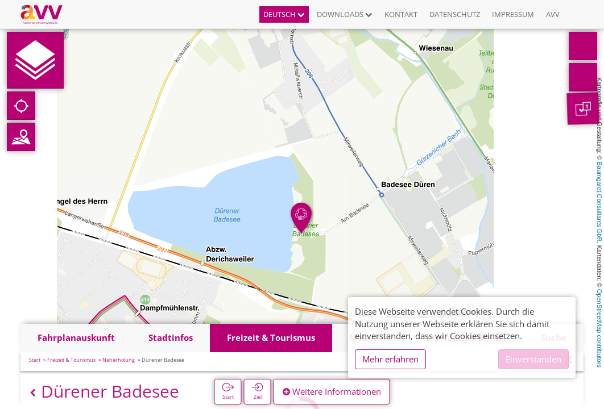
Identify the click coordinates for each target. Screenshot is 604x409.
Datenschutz (454, 14)
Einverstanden (533, 359)
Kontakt (400, 14)
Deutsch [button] (284, 14)
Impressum (513, 14)
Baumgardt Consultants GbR (599, 202)
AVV (553, 14)
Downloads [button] (345, 14)
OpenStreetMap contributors (599, 328)
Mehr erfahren (390, 359)
